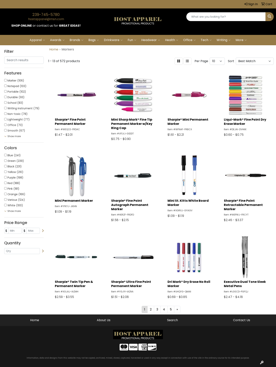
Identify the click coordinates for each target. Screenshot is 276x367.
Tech (206, 40)
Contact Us (241, 320)
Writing (224, 40)
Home (34, 320)
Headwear (150, 40)
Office (189, 40)
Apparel (37, 40)
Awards (57, 40)
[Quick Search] (226, 16)
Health (171, 40)
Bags (93, 40)
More (241, 40)
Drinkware (113, 40)
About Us (103, 320)
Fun (132, 40)
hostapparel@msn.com (46, 19)
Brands (76, 40)
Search (172, 320)
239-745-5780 (46, 14)
